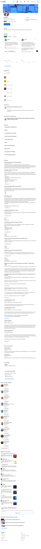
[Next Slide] (37, 51)
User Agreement (23, 534)
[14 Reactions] (2, 504)
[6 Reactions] (1, 471)
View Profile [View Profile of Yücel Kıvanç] (6, 414)
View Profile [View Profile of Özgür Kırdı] (6, 388)
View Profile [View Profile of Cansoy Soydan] (6, 445)
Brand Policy (2, 538)
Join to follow (7, 24)
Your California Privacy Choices (25, 535)
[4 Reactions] (1, 487)
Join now (32, 1)
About (21, 532)
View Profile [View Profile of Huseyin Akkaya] (6, 433)
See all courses (4, 528)
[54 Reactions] (6, 60)
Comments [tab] (10, 36)
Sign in (38, 1)
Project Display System (8, 330)
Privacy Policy (3, 535)
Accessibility (2, 534)
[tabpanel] (20, 50)
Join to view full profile (10, 378)
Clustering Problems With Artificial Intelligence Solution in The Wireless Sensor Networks (19, 275)
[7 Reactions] (1, 493)
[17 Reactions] (2, 498)
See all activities (8, 66)
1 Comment (9, 60)
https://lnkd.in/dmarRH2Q (27, 51)
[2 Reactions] (1, 482)
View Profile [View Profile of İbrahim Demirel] (6, 401)
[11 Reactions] (22, 60)
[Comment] (11, 62)
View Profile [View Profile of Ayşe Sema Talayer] (6, 439)
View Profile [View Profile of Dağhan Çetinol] (6, 420)
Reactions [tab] (14, 36)
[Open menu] (37, 14)
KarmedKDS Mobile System (9, 307)
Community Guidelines (4, 540)
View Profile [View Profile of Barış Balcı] (6, 408)
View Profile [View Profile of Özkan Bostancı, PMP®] (6, 427)
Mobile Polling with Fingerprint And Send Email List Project (15, 288)
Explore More (17, 513)
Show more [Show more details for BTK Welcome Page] (7, 207)
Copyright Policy (23, 537)
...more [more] (18, 48)
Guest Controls (23, 538)
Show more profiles (4, 448)
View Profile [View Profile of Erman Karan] (6, 395)
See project (6, 183)
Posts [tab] (5, 36)
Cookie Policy (3, 537)
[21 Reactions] (2, 462)
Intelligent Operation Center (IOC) (11, 170)
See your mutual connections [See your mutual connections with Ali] (11, 21)
